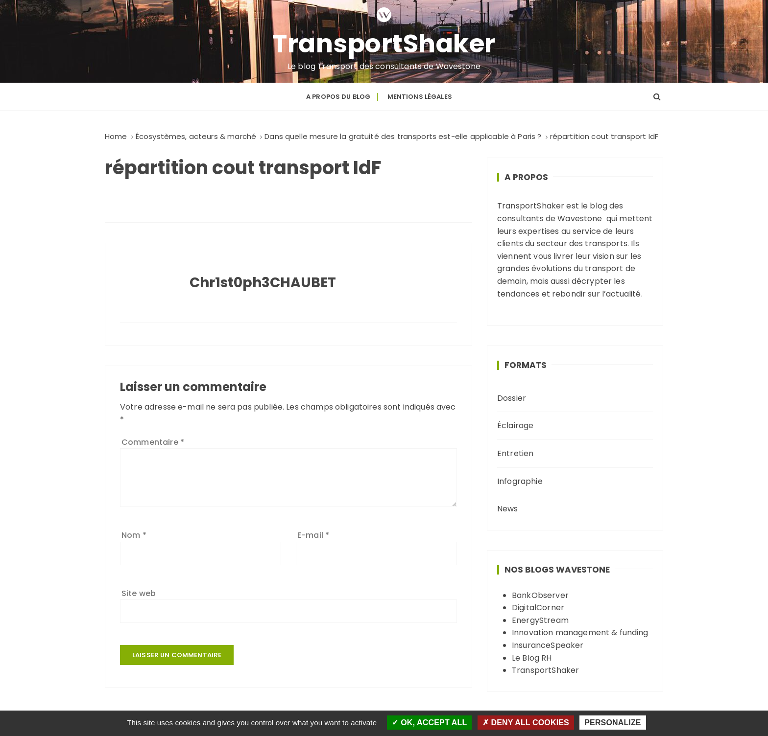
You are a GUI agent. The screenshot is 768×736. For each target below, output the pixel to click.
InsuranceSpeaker (547, 644)
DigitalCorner (538, 607)
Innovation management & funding (580, 632)
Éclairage (515, 425)
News (507, 508)
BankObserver (540, 594)
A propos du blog (338, 96)
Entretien (515, 453)
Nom (133, 534)
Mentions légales (419, 96)
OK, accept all (429, 722)
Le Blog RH (532, 657)
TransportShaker (384, 43)
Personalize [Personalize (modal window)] (612, 722)
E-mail (313, 534)
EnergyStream (540, 619)
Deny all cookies (525, 722)
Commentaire (152, 441)
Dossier (511, 397)
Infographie (520, 480)
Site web (138, 592)
